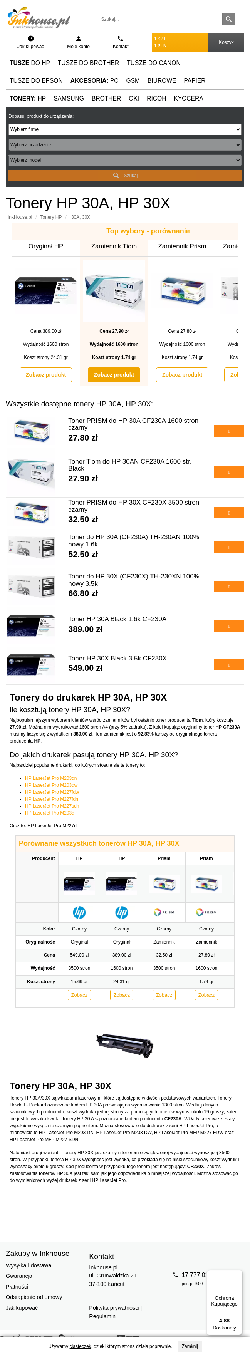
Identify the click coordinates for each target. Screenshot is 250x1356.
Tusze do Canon (153, 63)
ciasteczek (80, 1346)
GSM (133, 80)
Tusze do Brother (88, 63)
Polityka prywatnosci (114, 1308)
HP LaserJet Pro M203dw (51, 785)
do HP (30, 63)
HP (28, 98)
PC (94, 80)
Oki (134, 98)
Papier (195, 80)
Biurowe (162, 80)
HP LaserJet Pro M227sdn (52, 806)
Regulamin (102, 1316)
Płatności (17, 1287)
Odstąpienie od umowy (34, 1297)
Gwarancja (19, 1276)
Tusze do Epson (36, 80)
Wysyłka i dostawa (28, 1265)
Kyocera (188, 98)
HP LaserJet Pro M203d (49, 813)
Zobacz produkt (46, 375)
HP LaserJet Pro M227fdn (51, 799)
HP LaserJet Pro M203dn (51, 778)
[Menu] (237, 1274)
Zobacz (79, 995)
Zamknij (190, 1346)
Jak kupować (22, 1308)
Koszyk (226, 42)
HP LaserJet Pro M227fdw (52, 792)
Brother (106, 98)
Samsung (69, 98)
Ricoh (156, 98)
